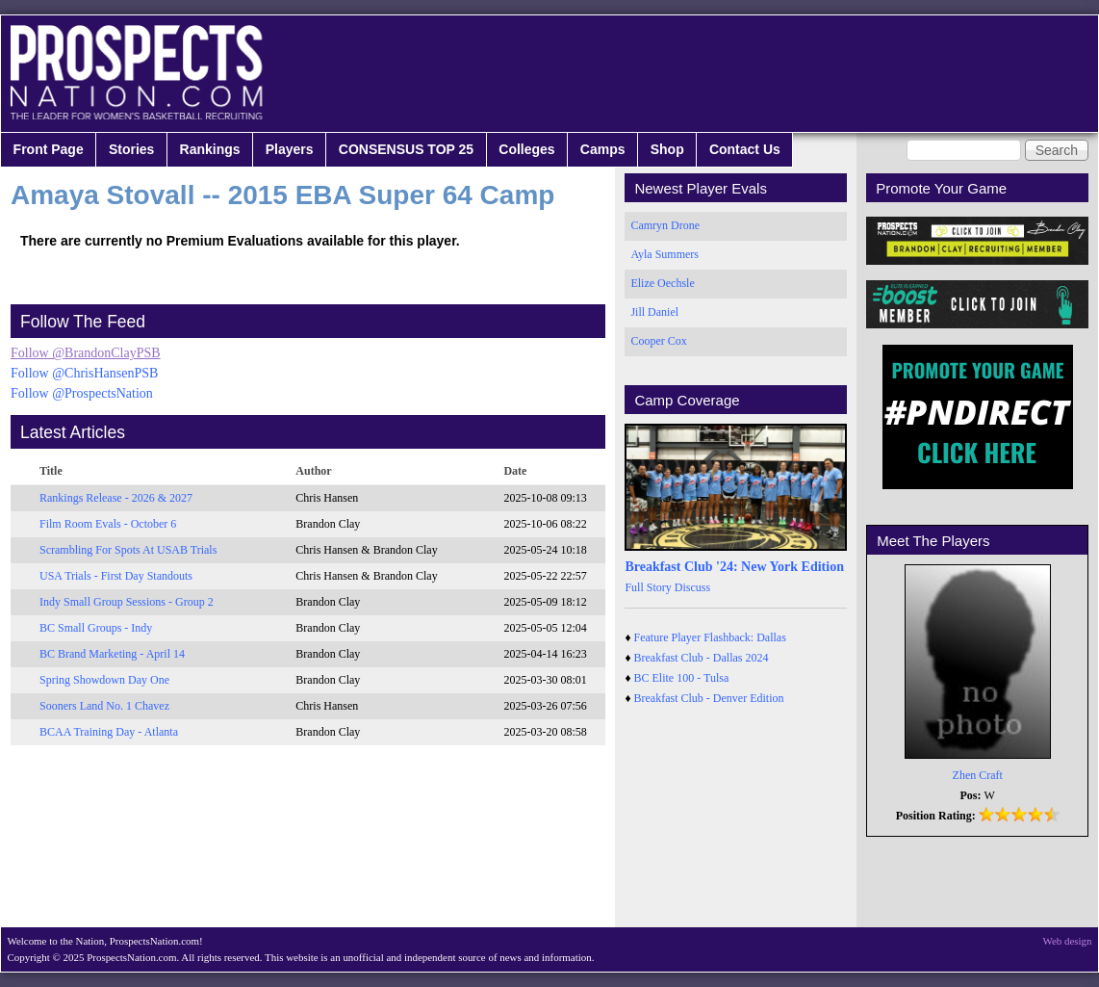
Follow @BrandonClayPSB (86, 353)
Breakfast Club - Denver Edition (709, 698)
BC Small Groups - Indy (95, 628)
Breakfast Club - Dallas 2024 (701, 657)
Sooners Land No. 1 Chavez (104, 706)
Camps (603, 149)
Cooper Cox (658, 341)
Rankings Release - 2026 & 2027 (115, 498)
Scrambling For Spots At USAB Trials (128, 550)
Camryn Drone (665, 225)
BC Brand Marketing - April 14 (112, 654)
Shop (667, 149)
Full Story (648, 587)
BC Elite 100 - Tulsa (681, 678)
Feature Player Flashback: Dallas (710, 637)
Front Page (48, 149)
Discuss (692, 587)
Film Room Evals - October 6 (107, 524)
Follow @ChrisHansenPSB (84, 373)
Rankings (210, 149)
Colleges (526, 149)
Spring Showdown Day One (104, 680)
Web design (1067, 941)
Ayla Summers (664, 254)
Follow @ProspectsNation (82, 393)
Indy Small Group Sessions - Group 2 (126, 602)
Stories (131, 149)
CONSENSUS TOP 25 (406, 149)
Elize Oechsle (662, 283)
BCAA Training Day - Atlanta (108, 732)
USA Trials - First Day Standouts (115, 576)
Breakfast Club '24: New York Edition (734, 566)
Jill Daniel (654, 312)
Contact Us (744, 149)
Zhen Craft (978, 775)
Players (290, 149)
